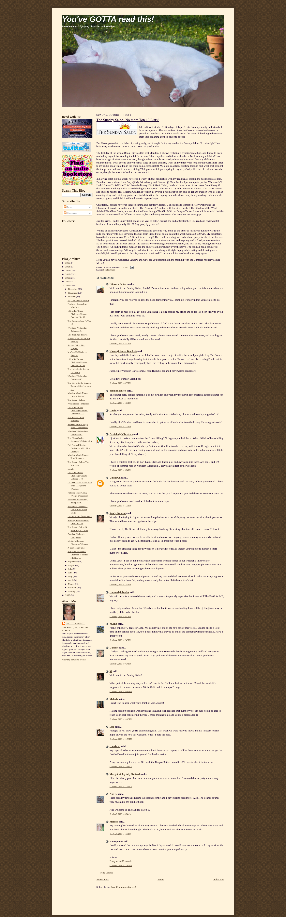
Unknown (115, 477)
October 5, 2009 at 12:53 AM (121, 766)
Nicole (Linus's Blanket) (123, 351)
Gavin (113, 410)
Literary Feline (118, 284)
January (72, 591)
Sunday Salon (109, 270)
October (72, 296)
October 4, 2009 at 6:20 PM (120, 616)
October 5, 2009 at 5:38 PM (120, 834)
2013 (68, 270)
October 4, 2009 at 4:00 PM (120, 344)
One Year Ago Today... (77, 334)
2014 (68, 266)
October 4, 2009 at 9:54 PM (120, 664)
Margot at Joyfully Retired (125, 774)
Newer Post (102, 879)
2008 (68, 595)
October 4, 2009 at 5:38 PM (120, 506)
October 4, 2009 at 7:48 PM (120, 640)
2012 (68, 274)
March (71, 584)
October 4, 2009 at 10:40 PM (121, 719)
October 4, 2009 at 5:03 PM (120, 403)
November (73, 293)
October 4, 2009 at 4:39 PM (120, 383)
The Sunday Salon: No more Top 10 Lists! (127, 120)
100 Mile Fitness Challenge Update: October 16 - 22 (77, 362)
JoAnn (113, 623)
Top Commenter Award (78, 300)
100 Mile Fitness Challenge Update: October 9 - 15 (77, 410)
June (70, 572)
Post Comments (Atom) (123, 886)
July (70, 569)
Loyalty (71, 469)
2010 (68, 281)
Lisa (112, 726)
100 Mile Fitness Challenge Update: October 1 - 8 (77, 475)
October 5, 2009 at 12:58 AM (121, 786)
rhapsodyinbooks (119, 592)
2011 (68, 278)
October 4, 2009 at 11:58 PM (121, 739)
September (73, 561)
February (72, 587)
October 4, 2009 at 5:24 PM (120, 470)
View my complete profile (74, 659)
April (70, 580)
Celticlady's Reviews (121, 434)
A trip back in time (76, 548)
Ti (111, 671)
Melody (114, 698)
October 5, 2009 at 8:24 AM (120, 814)
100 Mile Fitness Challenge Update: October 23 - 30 (77, 314)
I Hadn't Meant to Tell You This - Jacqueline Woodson (79, 485)
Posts (68, 207)
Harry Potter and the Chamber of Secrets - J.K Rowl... (78, 554)
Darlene (114, 647)
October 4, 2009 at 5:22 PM (120, 427)
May (70, 576)
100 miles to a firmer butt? (79, 516)
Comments (70, 213)
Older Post (218, 879)
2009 (68, 285)
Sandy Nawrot (75, 623)
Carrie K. (115, 746)
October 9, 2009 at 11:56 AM (121, 865)
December (73, 289)
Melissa (114, 821)
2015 (68, 263)
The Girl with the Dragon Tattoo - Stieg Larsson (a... (79, 386)
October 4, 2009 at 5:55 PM (120, 585)
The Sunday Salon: (76, 400)
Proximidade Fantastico (78, 403)
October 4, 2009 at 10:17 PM (121, 691)
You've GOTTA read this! (108, 19)
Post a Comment (107, 873)
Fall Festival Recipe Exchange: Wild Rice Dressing (78, 448)
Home (160, 879)
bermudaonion (118, 390)
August (71, 565)
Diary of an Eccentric (121, 861)
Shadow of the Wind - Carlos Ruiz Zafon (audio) (77, 509)
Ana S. (113, 793)
